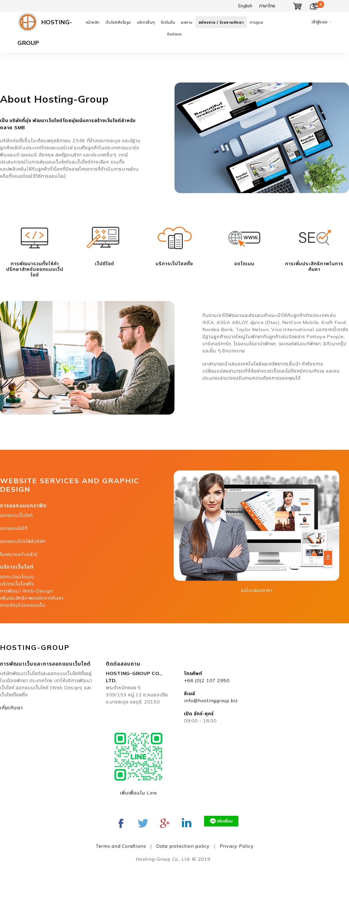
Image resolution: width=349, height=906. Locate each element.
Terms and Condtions (121, 846)
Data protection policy (183, 846)
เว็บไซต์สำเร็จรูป (118, 22)
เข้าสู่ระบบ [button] (319, 22)
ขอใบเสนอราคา (256, 590)
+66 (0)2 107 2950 (207, 680)
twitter (142, 823)
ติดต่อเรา (174, 34)
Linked (186, 823)
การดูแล (256, 22)
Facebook (121, 823)
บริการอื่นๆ (146, 22)
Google (164, 823)
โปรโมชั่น (168, 22)
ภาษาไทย (267, 6)
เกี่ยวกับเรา (11, 708)
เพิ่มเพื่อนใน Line (138, 793)
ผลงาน (187, 22)
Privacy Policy (237, 846)
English (245, 6)
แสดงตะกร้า (297, 6)
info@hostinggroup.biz (211, 700)
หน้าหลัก (93, 22)
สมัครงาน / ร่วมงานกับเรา (221, 22)
